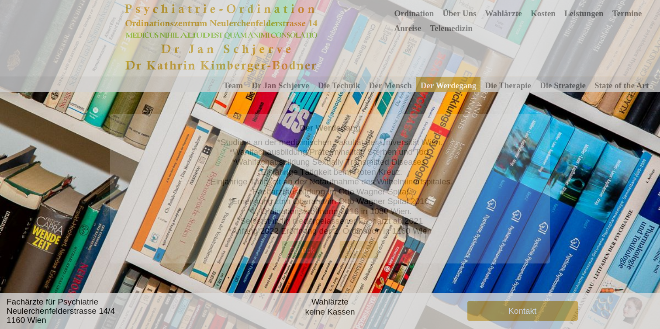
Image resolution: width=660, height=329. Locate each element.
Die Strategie (563, 85)
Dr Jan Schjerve (280, 85)
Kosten (543, 13)
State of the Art (621, 85)
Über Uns (459, 13)
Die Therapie (508, 85)
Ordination (414, 13)
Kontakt (522, 310)
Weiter (359, 250)
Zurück (301, 250)
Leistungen (584, 13)
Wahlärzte (503, 13)
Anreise (407, 28)
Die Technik (339, 85)
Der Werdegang (449, 85)
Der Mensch (390, 85)
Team (233, 85)
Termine (627, 13)
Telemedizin (451, 28)
